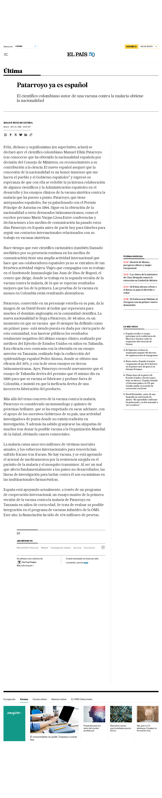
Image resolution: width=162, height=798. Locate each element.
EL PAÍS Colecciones (81, 699)
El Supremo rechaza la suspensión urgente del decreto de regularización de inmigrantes (142, 353)
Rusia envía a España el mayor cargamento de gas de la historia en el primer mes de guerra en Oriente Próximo (141, 365)
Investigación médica (61, 547)
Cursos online (40, 699)
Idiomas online (58, 699)
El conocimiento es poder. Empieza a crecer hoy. (53, 738)
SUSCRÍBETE (131, 46)
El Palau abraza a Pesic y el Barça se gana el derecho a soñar (140, 289)
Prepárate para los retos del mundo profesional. (92, 728)
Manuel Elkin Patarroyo (28, 547)
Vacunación (89, 547)
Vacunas (77, 547)
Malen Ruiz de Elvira (18, 122)
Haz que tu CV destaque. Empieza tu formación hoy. (147, 728)
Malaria (44, 547)
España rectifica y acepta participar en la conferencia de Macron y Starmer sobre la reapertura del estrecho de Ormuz (141, 339)
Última (12, 71)
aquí (86, 562)
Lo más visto (130, 326)
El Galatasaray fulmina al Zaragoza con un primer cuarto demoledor (140, 302)
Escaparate (9, 699)
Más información (25, 565)
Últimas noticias (133, 256)
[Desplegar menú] (6, 54)
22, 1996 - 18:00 (21, 127)
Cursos (24, 699)
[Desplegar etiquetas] (103, 547)
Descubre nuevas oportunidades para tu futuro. (120, 728)
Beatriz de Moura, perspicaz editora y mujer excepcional (137, 265)
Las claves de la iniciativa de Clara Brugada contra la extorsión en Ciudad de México (140, 277)
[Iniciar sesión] (149, 47)
